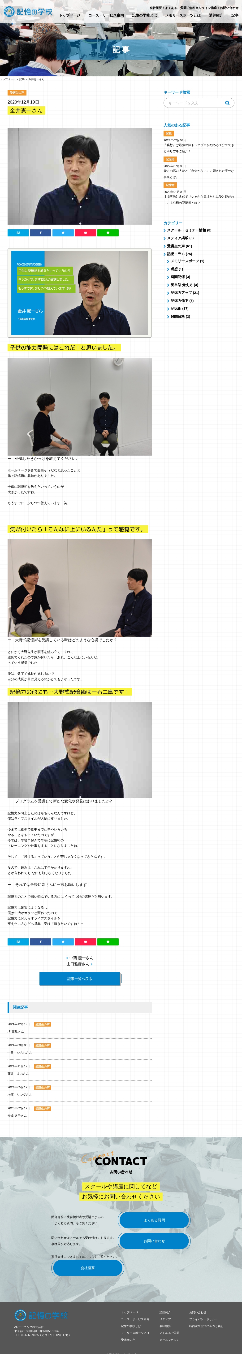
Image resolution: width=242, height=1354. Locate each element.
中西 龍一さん (81, 958)
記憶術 (176, 308)
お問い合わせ (229, 8)
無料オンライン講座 (203, 8)
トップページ (69, 15)
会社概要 (156, 8)
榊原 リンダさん (20, 1095)
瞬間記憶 (178, 277)
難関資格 (178, 316)
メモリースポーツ (185, 261)
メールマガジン (169, 1333)
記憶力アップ (181, 293)
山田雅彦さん (78, 964)
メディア (165, 1313)
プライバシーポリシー (203, 1313)
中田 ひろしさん (20, 1052)
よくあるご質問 (175, 8)
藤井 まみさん (18, 1073)
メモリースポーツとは (183, 15)
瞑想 (174, 269)
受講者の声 (128, 1333)
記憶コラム (176, 254)
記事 (234, 15)
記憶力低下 (179, 301)
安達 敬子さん (17, 1116)
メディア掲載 (177, 238)
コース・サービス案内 (106, 15)
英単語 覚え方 (182, 285)
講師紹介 (216, 15)
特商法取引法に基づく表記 (206, 1320)
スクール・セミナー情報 (186, 230)
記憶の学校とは (144, 15)
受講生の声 (176, 246)
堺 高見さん (16, 1031)
